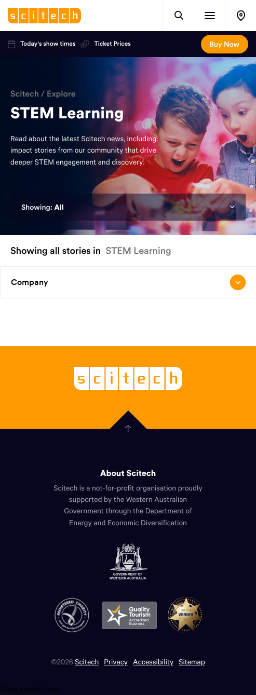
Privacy (116, 661)
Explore (61, 94)
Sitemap (192, 661)
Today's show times (41, 44)
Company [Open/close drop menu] (128, 282)
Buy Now (224, 44)
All (58, 207)
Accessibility (153, 661)
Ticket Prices (105, 44)
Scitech (24, 94)
